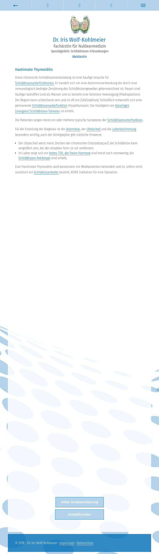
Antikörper (44, 158)
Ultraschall (94, 129)
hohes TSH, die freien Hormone (69, 153)
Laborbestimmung (124, 129)
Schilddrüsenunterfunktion (49, 106)
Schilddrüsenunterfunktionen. (34, 83)
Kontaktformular (79, 514)
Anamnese (73, 129)
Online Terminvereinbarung (79, 502)
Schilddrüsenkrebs (46, 172)
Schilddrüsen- (27, 158)
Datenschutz (85, 543)
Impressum (67, 543)
